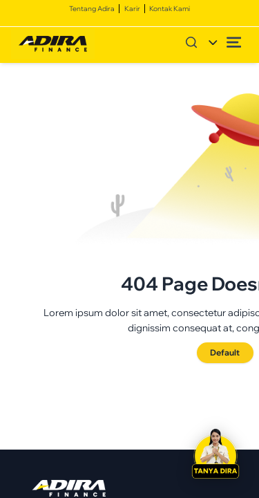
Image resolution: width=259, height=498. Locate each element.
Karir (132, 8)
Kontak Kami (169, 8)
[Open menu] (234, 42)
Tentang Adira (92, 8)
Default (225, 352)
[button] (215, 454)
